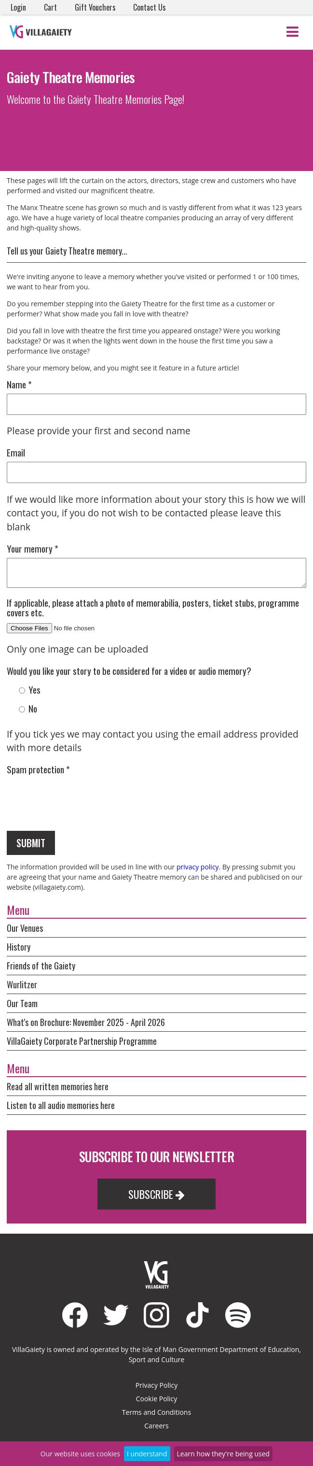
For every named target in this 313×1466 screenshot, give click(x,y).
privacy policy (198, 866)
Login (18, 7)
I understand (147, 1453)
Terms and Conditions (156, 1412)
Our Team (22, 1003)
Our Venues (25, 928)
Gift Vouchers (95, 7)
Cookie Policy (156, 1398)
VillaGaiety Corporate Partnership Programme (82, 1041)
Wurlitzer (22, 984)
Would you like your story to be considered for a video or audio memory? (129, 671)
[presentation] (80, 797)
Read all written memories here (58, 1086)
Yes (30, 690)
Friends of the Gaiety (41, 965)
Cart (50, 7)
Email (16, 452)
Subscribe (156, 1194)
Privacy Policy (156, 1385)
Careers (156, 1425)
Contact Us (149, 7)
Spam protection (38, 769)
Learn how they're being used (223, 1453)
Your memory (32, 548)
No (28, 708)
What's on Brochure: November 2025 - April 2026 (86, 1022)
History (18, 946)
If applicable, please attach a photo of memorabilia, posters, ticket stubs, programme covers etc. (153, 607)
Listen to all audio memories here (61, 1105)
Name (19, 384)
